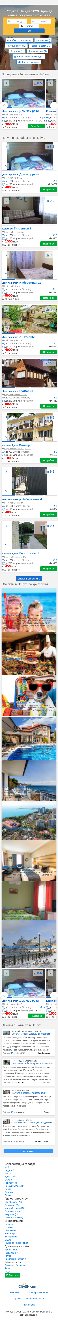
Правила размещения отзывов (29, 1298)
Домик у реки (20, 110)
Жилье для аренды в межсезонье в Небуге (27, 947)
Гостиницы (43, 40)
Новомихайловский (14, 1186)
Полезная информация (16, 1243)
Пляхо (8, 1189)
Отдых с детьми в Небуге (17, 615)
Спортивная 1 (20, 553)
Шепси (8, 1173)
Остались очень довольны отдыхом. (30, 1033)
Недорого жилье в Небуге (17, 908)
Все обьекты (13, 1202)
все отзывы (28, 1151)
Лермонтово (11, 1183)
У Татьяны (18, 336)
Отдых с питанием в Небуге (19, 658)
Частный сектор (16, 46)
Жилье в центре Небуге (16, 828)
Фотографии (11, 1236)
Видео (8, 1240)
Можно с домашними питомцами (22, 702)
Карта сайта (29, 1305)
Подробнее (36, 126)
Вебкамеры (10, 1233)
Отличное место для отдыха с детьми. (32, 1122)
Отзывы (9, 1227)
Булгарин (17, 391)
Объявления (11, 1230)
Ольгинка (9, 1192)
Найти (29, 31)
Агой (7, 1167)
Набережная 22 (21, 282)
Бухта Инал (10, 1176)
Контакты (14, 1292)
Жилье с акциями (28, 62)
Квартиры (17, 51)
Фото (7, 1268)
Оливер (16, 445)
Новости (9, 1224)
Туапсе (8, 1195)
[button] (10, 127)
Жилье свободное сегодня (28, 56)
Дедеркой (9, 1170)
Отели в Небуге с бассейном (19, 743)
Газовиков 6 (17, 228)
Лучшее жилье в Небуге (16, 867)
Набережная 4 (22, 499)
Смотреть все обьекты (29, 578)
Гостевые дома (40, 46)
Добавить (12, 1275)
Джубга (8, 1179)
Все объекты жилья (19, 40)
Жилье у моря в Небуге (16, 787)
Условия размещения (37, 1292)
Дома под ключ (37, 51)
